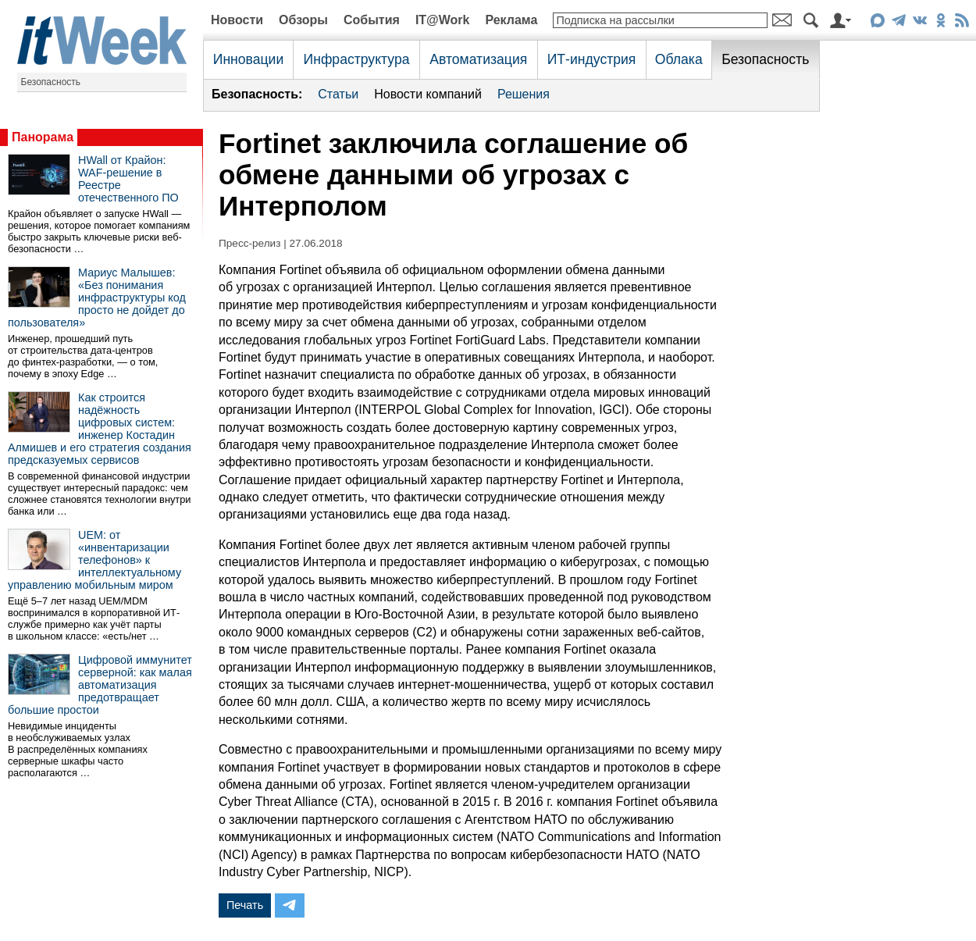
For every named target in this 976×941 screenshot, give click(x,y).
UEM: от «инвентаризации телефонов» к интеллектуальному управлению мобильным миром (94, 560)
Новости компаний (428, 94)
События (372, 20)
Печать (244, 905)
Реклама (511, 20)
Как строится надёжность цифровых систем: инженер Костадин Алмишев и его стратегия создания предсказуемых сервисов (99, 428)
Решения (523, 94)
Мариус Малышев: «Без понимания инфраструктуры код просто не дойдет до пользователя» (97, 297)
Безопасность (51, 82)
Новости (237, 20)
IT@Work (442, 20)
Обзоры (303, 20)
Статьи (338, 94)
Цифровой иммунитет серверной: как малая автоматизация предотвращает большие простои (100, 685)
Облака (679, 59)
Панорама (42, 137)
